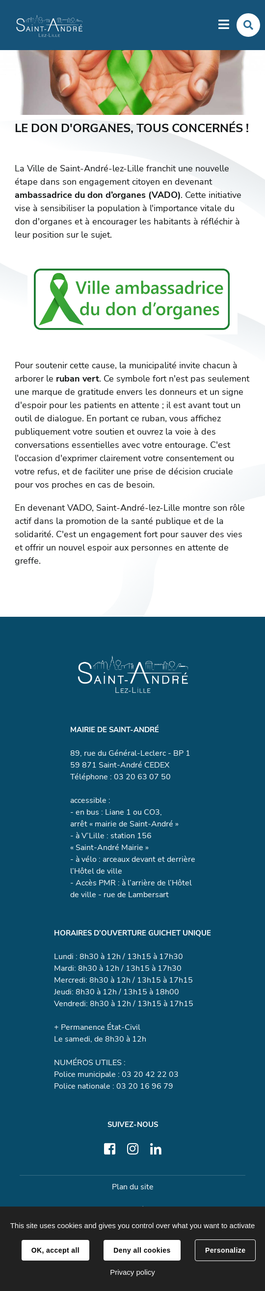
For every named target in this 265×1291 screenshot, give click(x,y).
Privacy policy (132, 1272)
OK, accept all (55, 1250)
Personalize (225, 1250)
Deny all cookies (141, 1250)
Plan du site (133, 1186)
